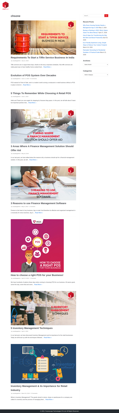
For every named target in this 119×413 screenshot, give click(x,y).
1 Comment (32, 206)
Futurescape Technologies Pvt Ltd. (55, 411)
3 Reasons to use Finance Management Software (38, 203)
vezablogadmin (16, 60)
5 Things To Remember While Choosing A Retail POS (41, 93)
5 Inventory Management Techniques (32, 328)
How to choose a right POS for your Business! (37, 275)
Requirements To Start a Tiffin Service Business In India (42, 57)
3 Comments (34, 393)
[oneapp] (5, 6)
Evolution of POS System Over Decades (33, 75)
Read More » (47, 67)
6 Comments (33, 78)
